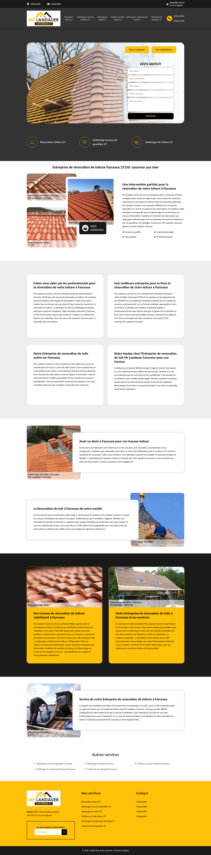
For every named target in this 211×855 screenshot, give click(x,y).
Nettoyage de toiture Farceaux (100, 763)
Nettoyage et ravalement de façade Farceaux (56, 769)
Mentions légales (121, 850)
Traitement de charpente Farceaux (102, 769)
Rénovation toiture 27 (53, 142)
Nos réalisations (164, 49)
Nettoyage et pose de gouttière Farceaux (54, 763)
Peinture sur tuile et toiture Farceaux (153, 763)
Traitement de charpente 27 (94, 826)
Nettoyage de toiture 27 (159, 142)
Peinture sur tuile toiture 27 (94, 816)
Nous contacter (137, 49)
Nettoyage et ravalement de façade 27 (98, 821)
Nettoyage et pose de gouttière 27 (96, 806)
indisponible (56, 4)
